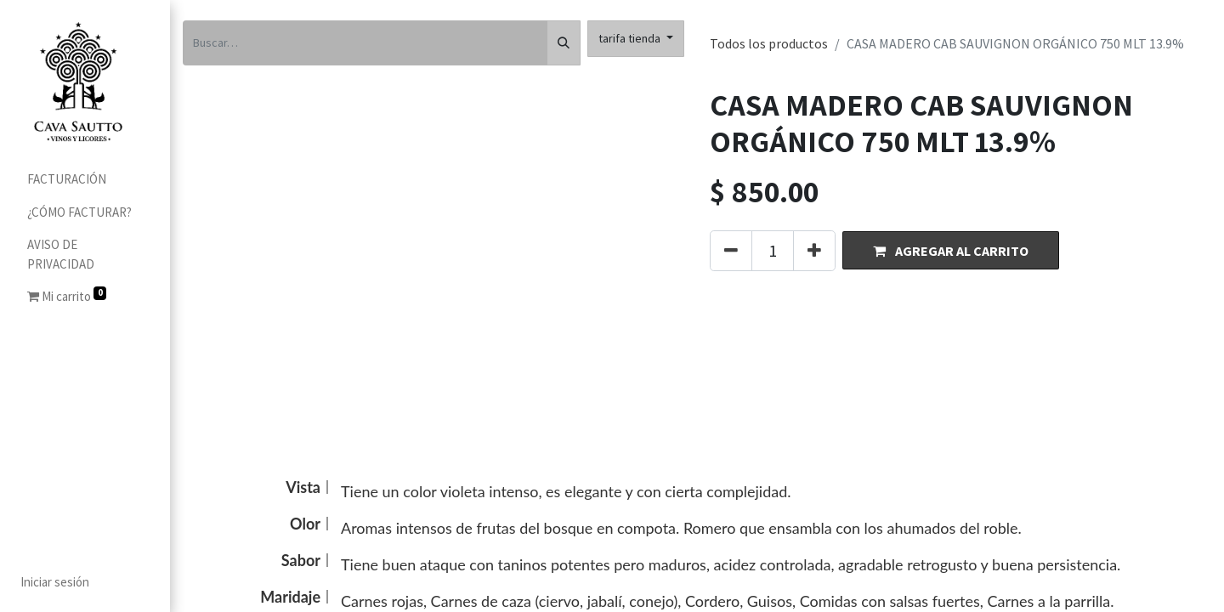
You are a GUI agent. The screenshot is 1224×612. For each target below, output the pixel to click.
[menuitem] (85, 179)
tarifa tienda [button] (630, 38)
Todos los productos (769, 43)
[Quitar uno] (731, 250)
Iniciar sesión (54, 582)
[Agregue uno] (814, 250)
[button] (950, 250)
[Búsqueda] (564, 42)
